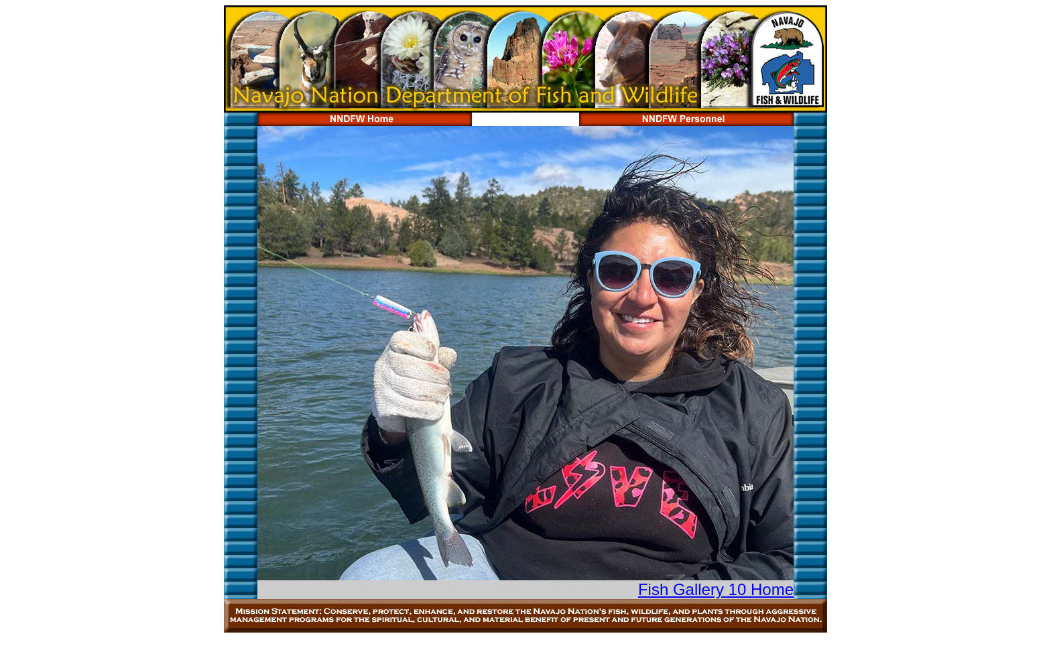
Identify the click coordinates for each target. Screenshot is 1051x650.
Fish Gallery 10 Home (716, 589)
